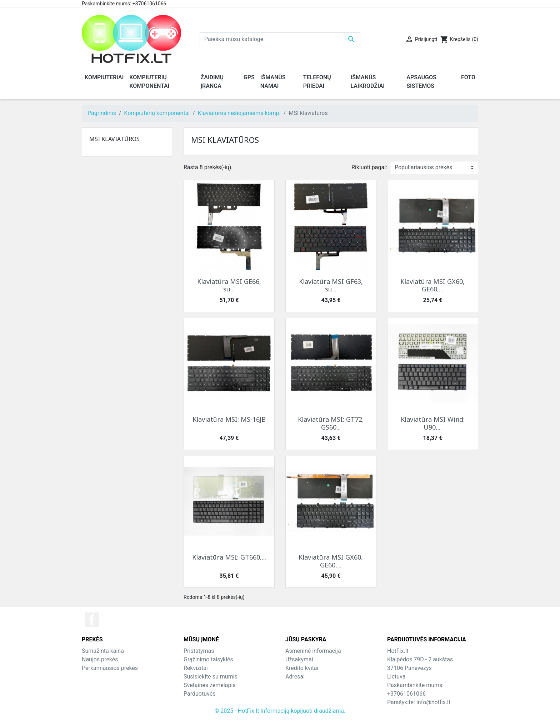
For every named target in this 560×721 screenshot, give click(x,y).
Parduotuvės (199, 693)
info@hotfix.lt (433, 702)
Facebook (92, 619)
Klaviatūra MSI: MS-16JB (229, 419)
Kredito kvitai (301, 668)
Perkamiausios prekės (110, 668)
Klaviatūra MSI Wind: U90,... (433, 423)
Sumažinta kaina (103, 650)
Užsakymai (299, 659)
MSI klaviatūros (114, 139)
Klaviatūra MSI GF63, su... (331, 285)
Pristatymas (199, 650)
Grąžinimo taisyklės (208, 659)
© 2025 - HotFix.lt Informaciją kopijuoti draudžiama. (280, 710)
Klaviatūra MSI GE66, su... (229, 285)
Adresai (295, 676)
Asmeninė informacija (313, 650)
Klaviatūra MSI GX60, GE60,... (432, 285)
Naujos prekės (100, 659)
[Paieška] (280, 39)
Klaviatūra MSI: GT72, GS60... (331, 423)
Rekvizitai (196, 668)
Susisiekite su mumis (211, 676)
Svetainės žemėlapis (210, 685)
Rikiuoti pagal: (369, 167)
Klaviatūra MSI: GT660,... (229, 557)
